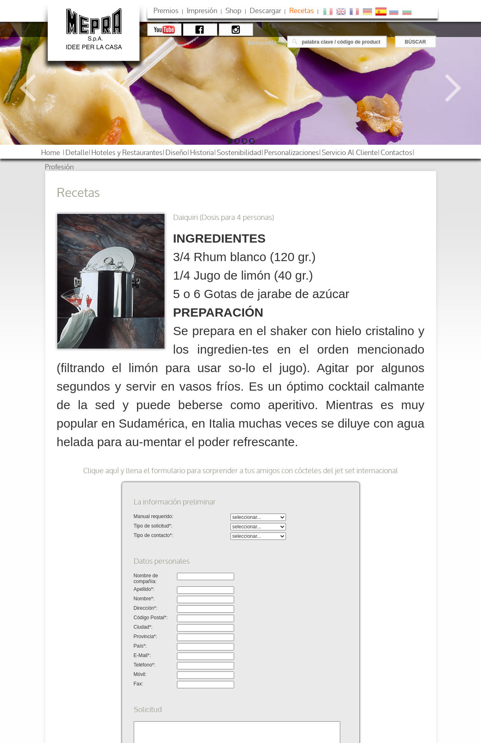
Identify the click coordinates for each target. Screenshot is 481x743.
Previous (34, 88)
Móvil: (140, 674)
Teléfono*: (145, 665)
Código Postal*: (151, 617)
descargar (265, 10)
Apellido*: (144, 589)
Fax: (138, 684)
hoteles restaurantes (127, 152)
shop (233, 10)
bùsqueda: (263, 42)
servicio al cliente (350, 152)
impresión (202, 10)
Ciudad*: (143, 627)
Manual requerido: (154, 516)
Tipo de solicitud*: (153, 526)
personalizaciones (291, 152)
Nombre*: (144, 599)
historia (202, 152)
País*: (140, 646)
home (50, 152)
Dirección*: (146, 608)
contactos (396, 152)
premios (166, 10)
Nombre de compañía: (146, 578)
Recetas (301, 10)
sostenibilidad (239, 152)
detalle (76, 152)
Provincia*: (145, 636)
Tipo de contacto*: (153, 535)
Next (447, 88)
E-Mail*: (142, 655)
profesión (59, 167)
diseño (176, 152)
